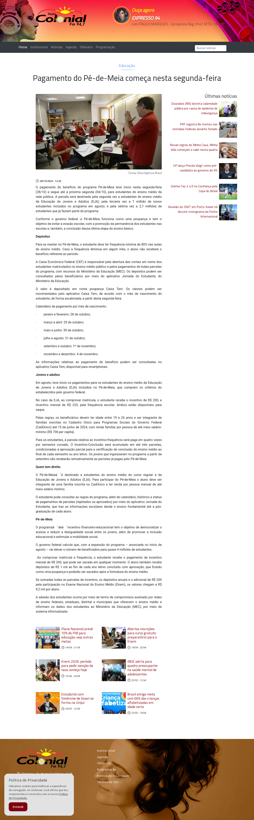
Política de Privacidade (113, 776)
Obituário (86, 47)
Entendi (18, 807)
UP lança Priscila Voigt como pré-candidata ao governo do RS (195, 168)
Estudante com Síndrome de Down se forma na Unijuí (77, 698)
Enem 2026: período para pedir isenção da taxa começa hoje (77, 665)
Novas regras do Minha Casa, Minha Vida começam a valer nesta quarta (193, 147)
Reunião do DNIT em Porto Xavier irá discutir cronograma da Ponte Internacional (192, 211)
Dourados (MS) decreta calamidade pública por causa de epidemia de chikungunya (194, 108)
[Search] (210, 48)
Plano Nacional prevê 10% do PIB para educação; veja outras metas (77, 635)
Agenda (71, 47)
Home (24, 47)
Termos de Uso (107, 782)
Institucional (39, 47)
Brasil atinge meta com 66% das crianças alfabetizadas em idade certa (143, 700)
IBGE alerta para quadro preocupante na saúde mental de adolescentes (142, 668)
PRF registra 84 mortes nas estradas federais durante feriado (194, 126)
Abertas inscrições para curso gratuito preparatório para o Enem (142, 635)
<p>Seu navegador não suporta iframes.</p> (154, 31)
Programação (105, 47)
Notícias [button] (57, 47)
